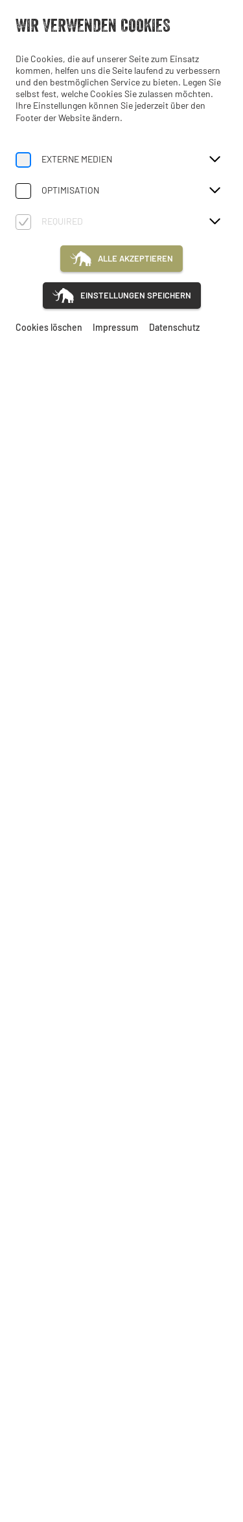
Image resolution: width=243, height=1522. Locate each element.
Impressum (116, 327)
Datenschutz (174, 327)
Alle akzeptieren (135, 258)
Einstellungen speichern (135, 295)
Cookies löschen (49, 327)
